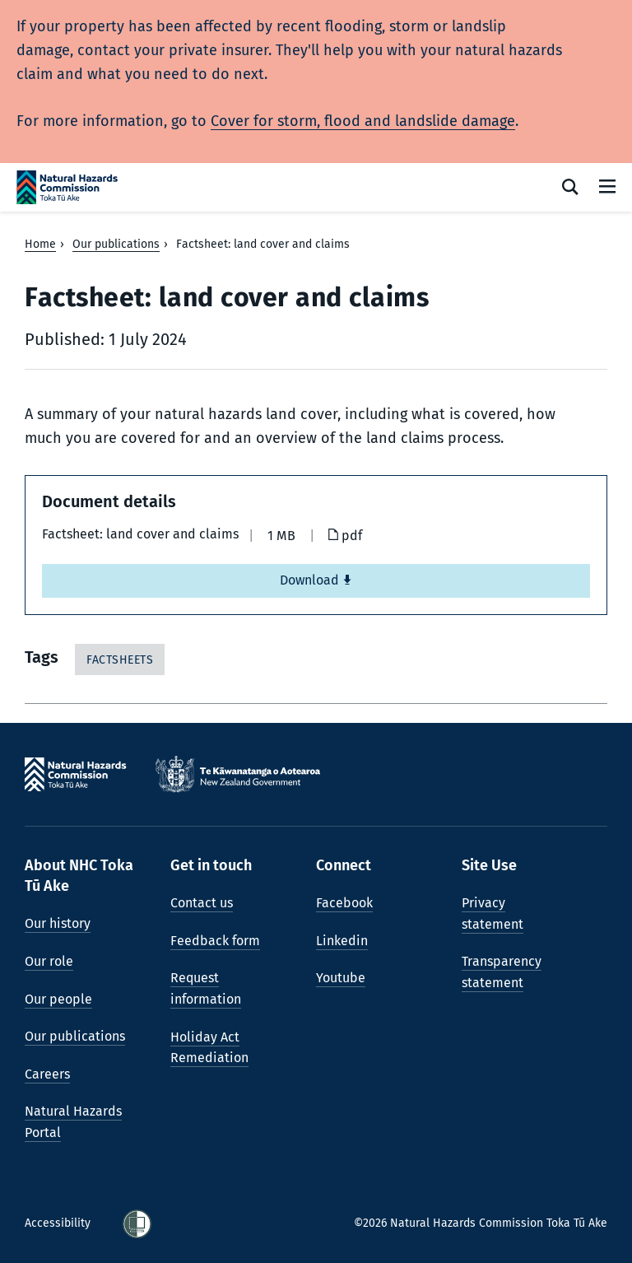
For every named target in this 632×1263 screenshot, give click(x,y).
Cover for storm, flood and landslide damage (363, 121)
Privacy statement (492, 913)
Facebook (344, 903)
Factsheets (119, 660)
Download (316, 580)
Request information (205, 988)
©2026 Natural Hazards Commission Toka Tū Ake (480, 1223)
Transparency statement (501, 971)
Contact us (201, 903)
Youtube (340, 978)
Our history (58, 923)
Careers (47, 1074)
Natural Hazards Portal (73, 1121)
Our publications (116, 244)
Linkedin (342, 940)
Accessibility (59, 1223)
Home (40, 244)
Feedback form (215, 940)
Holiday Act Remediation (209, 1047)
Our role (49, 961)
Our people (58, 999)
